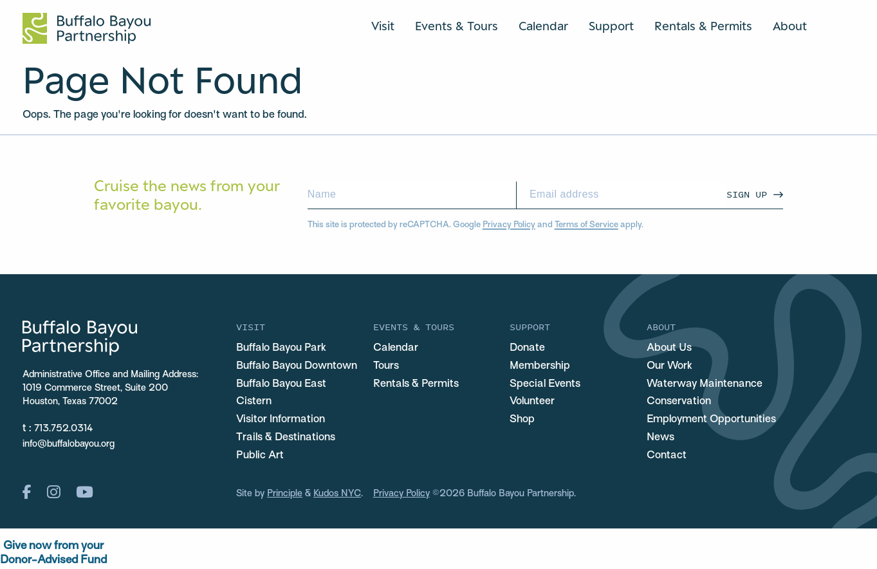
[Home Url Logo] (87, 28)
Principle (284, 493)
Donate (527, 348)
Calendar (543, 26)
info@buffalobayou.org (69, 444)
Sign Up (746, 194)
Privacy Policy (509, 225)
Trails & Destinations (285, 438)
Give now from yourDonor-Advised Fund (53, 553)
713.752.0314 (63, 428)
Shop (522, 420)
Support (611, 26)
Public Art (260, 456)
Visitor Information (280, 420)
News (660, 438)
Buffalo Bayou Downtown (296, 366)
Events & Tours (456, 26)
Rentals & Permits (703, 26)
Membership (540, 366)
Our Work (669, 366)
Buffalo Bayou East (281, 384)
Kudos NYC (337, 493)
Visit (382, 26)
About (790, 26)
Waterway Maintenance (704, 384)
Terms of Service (586, 225)
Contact (667, 456)
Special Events (545, 384)
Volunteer (532, 401)
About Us (669, 348)
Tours (386, 366)
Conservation (679, 401)
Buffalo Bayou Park (281, 348)
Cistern (254, 401)
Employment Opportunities (711, 420)
